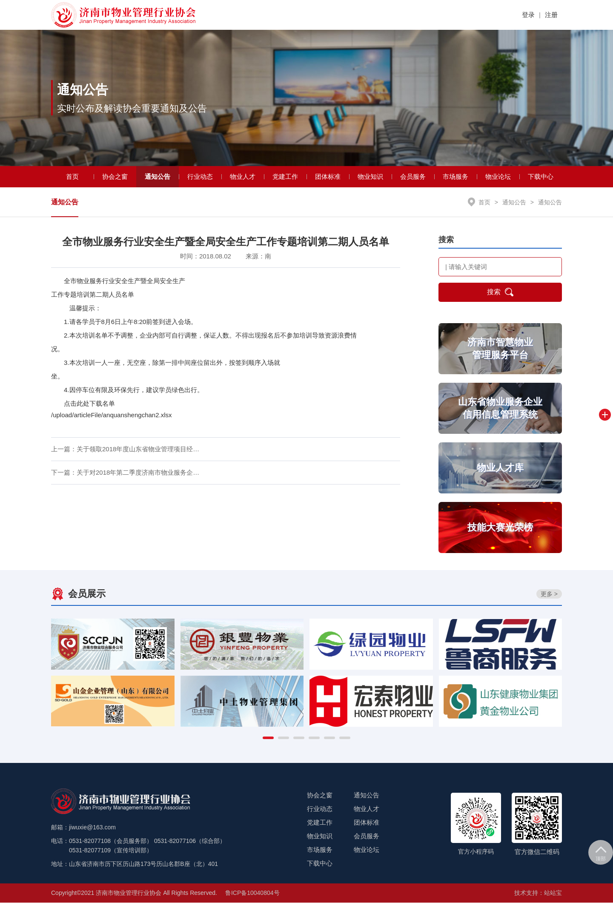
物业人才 (242, 176)
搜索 (500, 292)
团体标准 (328, 176)
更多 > (549, 594)
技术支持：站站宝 (538, 893)
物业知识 (370, 176)
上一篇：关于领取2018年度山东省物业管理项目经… (125, 449)
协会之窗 (115, 176)
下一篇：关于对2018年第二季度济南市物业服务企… (125, 472)
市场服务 (455, 176)
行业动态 (200, 176)
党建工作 (285, 176)
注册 (551, 14)
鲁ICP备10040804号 (252, 893)
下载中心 (540, 176)
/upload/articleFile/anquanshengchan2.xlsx (111, 415)
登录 (528, 14)
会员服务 (413, 176)
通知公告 (157, 176)
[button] (268, 738)
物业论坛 (498, 176)
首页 (72, 176)
